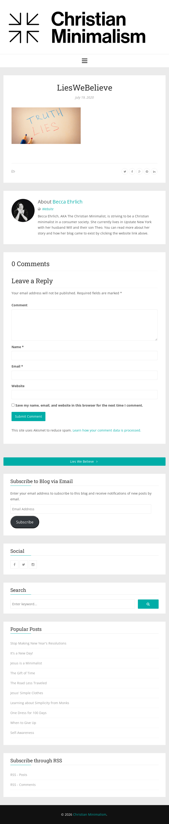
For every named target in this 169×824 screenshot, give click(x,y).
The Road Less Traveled (28, 683)
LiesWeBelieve (84, 87)
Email (17, 366)
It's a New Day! (21, 653)
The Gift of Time (22, 673)
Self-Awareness (22, 732)
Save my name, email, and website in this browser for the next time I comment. (79, 405)
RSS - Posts (18, 774)
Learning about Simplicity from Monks (39, 703)
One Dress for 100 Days (28, 713)
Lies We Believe (84, 461)
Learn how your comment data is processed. (107, 430)
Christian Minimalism (89, 814)
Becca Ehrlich (68, 201)
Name (18, 347)
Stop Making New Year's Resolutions (38, 643)
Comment (19, 305)
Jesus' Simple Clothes (26, 693)
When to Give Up (23, 723)
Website (47, 209)
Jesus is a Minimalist (26, 663)
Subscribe (24, 522)
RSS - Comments (23, 784)
